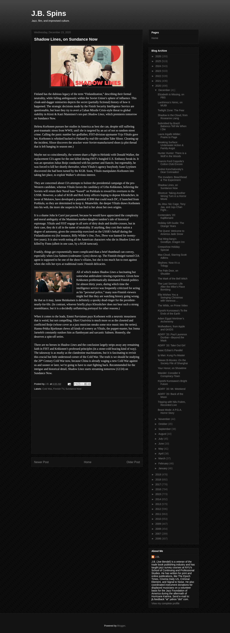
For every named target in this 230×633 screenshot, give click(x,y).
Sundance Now (73, 388)
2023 (158, 71)
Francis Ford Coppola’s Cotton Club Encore (171, 163)
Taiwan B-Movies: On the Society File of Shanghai (173, 362)
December (164, 90)
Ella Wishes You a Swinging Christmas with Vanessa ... (170, 297)
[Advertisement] (87, 425)
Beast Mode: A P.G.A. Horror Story (170, 411)
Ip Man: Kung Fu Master (171, 355)
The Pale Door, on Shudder (168, 272)
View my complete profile (165, 603)
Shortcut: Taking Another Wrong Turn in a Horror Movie (172, 196)
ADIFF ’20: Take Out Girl (171, 345)
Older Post (133, 462)
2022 (158, 76)
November (164, 419)
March (162, 458)
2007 (158, 533)
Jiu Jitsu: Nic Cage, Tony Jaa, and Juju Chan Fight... (171, 207)
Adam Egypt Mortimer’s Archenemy (171, 320)
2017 (158, 484)
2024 (158, 66)
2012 (158, 509)
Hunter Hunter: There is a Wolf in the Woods (172, 155)
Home (88, 462)
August (162, 433)
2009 (158, 523)
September (164, 429)
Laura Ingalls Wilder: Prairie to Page (169, 136)
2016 (158, 489)
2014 (158, 499)
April (161, 453)
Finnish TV (58, 388)
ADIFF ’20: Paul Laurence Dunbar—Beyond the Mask (172, 337)
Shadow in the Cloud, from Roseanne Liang (173, 117)
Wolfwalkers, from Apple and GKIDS (171, 328)
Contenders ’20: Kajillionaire (167, 217)
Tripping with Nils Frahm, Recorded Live (172, 403)
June (161, 443)
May (161, 448)
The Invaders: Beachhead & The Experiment (172, 179)
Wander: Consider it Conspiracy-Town (169, 375)
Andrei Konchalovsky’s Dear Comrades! (170, 171)
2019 (158, 474)
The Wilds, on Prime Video (173, 305)
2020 (158, 85)
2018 (158, 479)
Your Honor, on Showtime (172, 368)
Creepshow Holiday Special (169, 248)
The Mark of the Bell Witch (172, 278)
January (163, 468)
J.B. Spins (48, 13)
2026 (158, 56)
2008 (158, 528)
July (161, 438)
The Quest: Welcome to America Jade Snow (171, 232)
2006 (158, 538)
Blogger (121, 625)
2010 (158, 518)
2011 (158, 514)
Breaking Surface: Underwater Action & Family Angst (171, 145)
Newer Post (41, 462)
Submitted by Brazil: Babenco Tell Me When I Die (172, 126)
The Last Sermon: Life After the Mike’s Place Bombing (171, 286)
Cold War (47, 388)
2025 (158, 61)
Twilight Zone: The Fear (171, 110)
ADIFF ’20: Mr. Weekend (171, 388)
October (163, 423)
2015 (158, 494)
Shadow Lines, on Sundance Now (168, 187)
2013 (158, 504)
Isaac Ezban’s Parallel (170, 350)
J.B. (157, 556)
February (163, 463)
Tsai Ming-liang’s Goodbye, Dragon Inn (171, 240)
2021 (158, 80)
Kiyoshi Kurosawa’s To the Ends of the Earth (172, 312)
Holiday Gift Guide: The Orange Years (171, 224)
